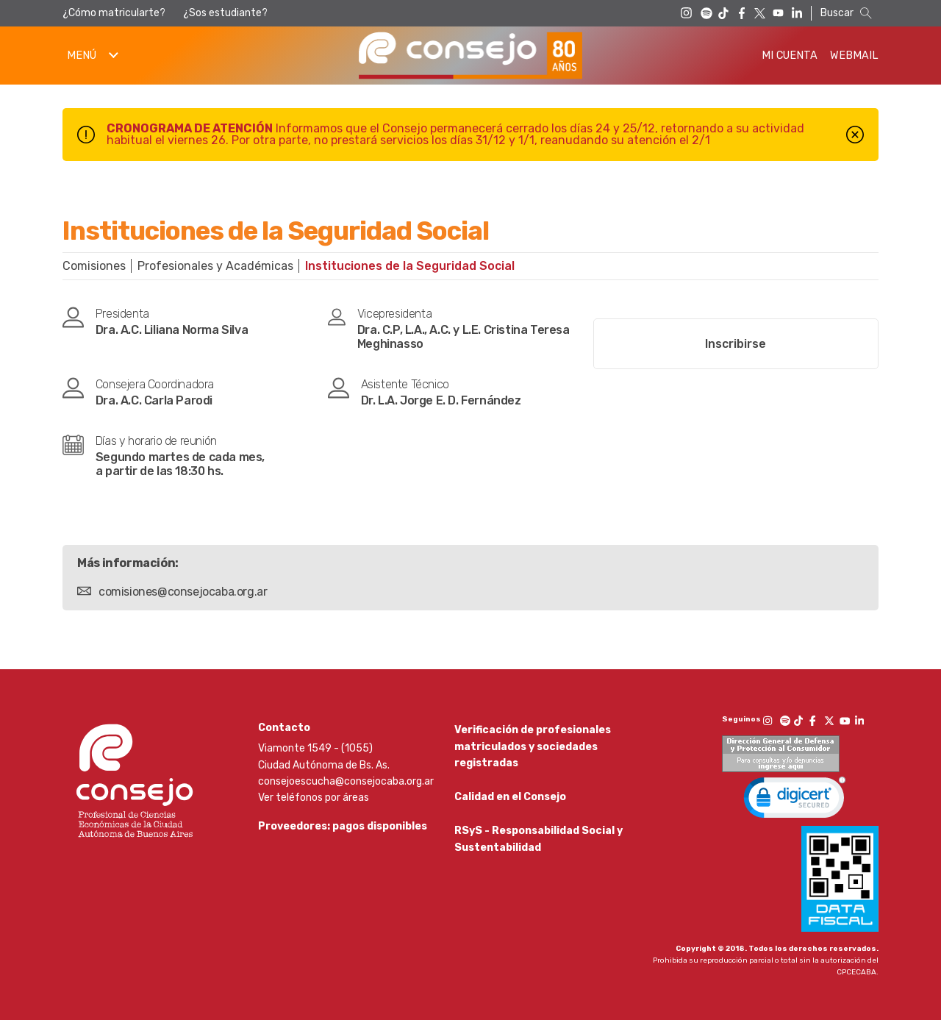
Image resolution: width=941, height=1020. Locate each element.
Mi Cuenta (789, 55)
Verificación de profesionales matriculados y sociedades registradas (532, 746)
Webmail (854, 55)
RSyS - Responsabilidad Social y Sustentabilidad (538, 845)
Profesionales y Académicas (215, 266)
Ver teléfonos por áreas (313, 797)
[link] (794, 801)
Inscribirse (735, 344)
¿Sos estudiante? (225, 13)
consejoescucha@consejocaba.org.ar (346, 781)
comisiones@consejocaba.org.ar (183, 592)
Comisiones (94, 266)
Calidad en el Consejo (510, 800)
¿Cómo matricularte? (113, 13)
